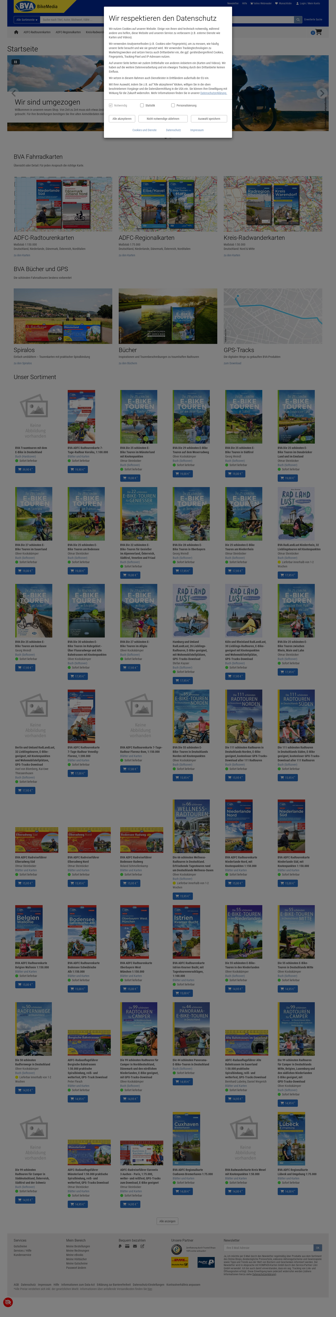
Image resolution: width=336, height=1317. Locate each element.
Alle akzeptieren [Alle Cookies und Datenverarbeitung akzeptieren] (122, 118)
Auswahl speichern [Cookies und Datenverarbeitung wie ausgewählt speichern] (209, 118)
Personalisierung (186, 105)
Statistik (150, 105)
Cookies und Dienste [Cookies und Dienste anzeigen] (144, 130)
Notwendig (120, 105)
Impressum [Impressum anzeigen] (197, 130)
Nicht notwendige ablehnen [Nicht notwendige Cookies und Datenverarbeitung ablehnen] (163, 118)
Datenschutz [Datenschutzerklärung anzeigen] (173, 130)
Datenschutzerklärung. (213, 93)
